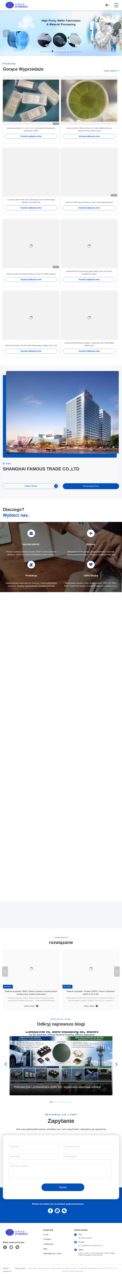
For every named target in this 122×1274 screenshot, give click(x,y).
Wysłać (63, 1187)
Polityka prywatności (7, 1269)
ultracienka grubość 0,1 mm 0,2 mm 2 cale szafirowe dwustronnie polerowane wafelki (31, 130)
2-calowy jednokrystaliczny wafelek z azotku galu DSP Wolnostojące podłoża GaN (89, 345)
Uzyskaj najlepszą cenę (31, 137)
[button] (52, 51)
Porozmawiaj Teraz (91, 486)
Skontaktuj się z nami (52, 1254)
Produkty (47, 1239)
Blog (45, 1249)
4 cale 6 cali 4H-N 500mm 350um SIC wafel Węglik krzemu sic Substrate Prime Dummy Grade (89, 130)
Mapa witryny (20, 1268)
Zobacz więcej (111, 71)
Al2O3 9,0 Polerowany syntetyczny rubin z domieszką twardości (89, 203)
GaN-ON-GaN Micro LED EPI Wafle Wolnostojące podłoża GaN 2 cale (31, 346)
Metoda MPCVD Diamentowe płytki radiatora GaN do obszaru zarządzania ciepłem (89, 273)
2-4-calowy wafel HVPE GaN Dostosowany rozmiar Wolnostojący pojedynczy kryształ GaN (31, 201)
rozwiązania (48, 1244)
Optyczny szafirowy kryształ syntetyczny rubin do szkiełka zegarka (31, 275)
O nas (45, 1235)
